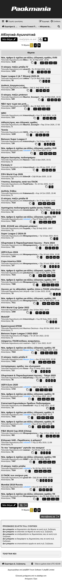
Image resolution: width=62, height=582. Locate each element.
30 (54, 436)
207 (42, 63)
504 (55, 353)
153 (44, 109)
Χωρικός (27, 228)
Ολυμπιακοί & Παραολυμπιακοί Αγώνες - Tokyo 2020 (28, 375)
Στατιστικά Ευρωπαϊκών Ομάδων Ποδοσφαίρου (25, 403)
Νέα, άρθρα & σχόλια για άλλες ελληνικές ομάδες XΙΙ (28, 348)
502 (50, 153)
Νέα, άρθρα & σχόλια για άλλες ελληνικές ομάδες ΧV (28, 270)
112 (37, 390)
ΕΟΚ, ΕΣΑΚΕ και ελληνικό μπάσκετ (19, 226)
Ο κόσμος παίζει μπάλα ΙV (14, 67)
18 (41, 90)
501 (45, 153)
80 (45, 72)
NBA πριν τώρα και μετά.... (15, 104)
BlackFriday (28, 378)
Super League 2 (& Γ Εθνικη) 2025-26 (20, 76)
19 (44, 90)
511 (44, 499)
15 (55, 118)
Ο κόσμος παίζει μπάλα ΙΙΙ (14, 198)
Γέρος (25, 336)
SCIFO (26, 106)
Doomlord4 (28, 406)
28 (47, 436)
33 (48, 100)
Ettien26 (26, 176)
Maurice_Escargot (31, 97)
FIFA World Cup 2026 (12, 174)
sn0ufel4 (27, 150)
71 (40, 313)
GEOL (25, 132)
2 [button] (35, 45)
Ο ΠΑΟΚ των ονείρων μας (14, 475)
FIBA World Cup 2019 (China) (16, 431)
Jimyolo (26, 291)
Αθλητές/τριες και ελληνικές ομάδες (19, 122)
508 (54, 222)
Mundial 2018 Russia (12, 484)
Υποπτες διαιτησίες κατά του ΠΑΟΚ (19, 181)
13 (47, 118)
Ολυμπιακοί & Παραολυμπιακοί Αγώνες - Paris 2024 (28, 243)
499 (44, 204)
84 (43, 170)
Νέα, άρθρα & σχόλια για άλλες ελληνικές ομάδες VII (28, 494)
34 (52, 100)
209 (50, 63)
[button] (39, 45)
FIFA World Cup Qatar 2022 (15, 307)
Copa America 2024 (11, 261)
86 (50, 170)
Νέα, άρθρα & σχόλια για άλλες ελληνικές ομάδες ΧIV (28, 280)
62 (51, 490)
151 (35, 109)
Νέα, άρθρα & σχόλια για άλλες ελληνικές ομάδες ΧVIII (29, 57)
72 (44, 313)
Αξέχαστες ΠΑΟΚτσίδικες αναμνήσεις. (20, 341)
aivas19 (26, 69)
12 (44, 118)
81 (49, 72)
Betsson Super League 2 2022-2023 (19, 333)
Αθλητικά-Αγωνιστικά (18, 34)
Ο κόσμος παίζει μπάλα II (14, 357)
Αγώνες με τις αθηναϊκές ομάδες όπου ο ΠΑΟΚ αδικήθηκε (31, 289)
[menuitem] (14, 21)
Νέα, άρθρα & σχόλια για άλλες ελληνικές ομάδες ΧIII (28, 298)
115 (50, 390)
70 (37, 313)
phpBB (25, 570)
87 (54, 170)
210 (55, 63)
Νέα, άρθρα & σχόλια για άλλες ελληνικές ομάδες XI (27, 394)
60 (44, 490)
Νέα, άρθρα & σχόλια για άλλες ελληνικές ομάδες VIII (28, 457)
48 (53, 248)
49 (57, 248)
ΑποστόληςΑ (28, 115)
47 (50, 248)
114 (46, 390)
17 (37, 90)
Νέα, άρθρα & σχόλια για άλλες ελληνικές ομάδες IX (27, 421)
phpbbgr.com (41, 576)
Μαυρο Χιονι (28, 350)
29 (51, 436)
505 (41, 222)
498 (40, 204)
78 (38, 72)
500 (41, 153)
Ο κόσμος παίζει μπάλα (13, 466)
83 (51, 257)
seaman (26, 450)
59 (40, 490)
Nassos (26, 160)
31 (58, 436)
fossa (25, 368)
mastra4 (26, 343)
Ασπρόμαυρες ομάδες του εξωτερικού (20, 366)
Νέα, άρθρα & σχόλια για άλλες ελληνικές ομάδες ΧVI (28, 217)
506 (45, 222)
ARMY (25, 459)
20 (48, 90)
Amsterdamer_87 (30, 210)
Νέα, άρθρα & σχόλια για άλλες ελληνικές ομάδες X (27, 412)
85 (47, 170)
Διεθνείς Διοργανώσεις (13, 85)
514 (57, 499)
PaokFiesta (28, 184)
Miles (25, 60)
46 (46, 248)
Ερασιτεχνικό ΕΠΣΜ (11, 326)
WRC (3, 113)
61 (47, 490)
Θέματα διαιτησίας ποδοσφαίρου (18, 157)
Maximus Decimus (30, 328)
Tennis (4, 130)
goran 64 (27, 478)
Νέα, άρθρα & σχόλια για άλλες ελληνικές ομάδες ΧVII (28, 148)
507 (49, 222)
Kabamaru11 (28, 193)
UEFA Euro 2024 (9, 252)
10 (53, 144)
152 (39, 109)
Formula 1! (6, 165)
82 (47, 135)
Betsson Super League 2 (14, 139)
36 (59, 100)
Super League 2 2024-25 (13, 233)
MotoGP (5, 317)
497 (43, 285)
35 (56, 100)
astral (25, 310)
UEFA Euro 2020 (9, 384)
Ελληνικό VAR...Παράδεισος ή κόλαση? (21, 440)
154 (48, 109)
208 (46, 63)
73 (47, 313)
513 (53, 499)
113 (41, 390)
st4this (26, 78)
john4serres (28, 273)
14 (51, 118)
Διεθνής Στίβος (9, 191)
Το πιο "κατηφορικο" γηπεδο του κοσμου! (22, 447)
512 (48, 499)
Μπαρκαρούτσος (30, 236)
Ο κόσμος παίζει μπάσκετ (14, 94)
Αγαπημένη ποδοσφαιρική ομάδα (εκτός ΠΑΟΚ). (26, 207)
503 (54, 153)
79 (42, 72)
